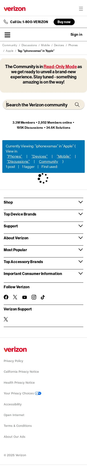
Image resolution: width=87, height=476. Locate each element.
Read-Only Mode (60, 66)
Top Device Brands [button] (20, 214)
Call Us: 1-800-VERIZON (29, 22)
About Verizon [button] (16, 238)
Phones (73, 45)
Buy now (64, 22)
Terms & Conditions (18, 425)
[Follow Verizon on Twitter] (15, 297)
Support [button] (11, 226)
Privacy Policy (13, 361)
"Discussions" (18, 161)
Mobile (45, 45)
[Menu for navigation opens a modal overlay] (81, 8)
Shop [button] (8, 202)
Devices (59, 45)
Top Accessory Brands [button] (23, 261)
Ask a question (63, 34)
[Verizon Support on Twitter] (6, 319)
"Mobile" (64, 156)
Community (9, 45)
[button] (7, 34)
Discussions (29, 45)
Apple (9, 50)
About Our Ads (14, 436)
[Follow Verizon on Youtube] (24, 297)
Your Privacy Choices (22, 393)
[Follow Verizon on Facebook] (6, 297)
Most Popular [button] (15, 249)
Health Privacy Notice (19, 382)
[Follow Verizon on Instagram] (34, 297)
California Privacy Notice (21, 371)
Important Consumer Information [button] (33, 273)
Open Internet (14, 415)
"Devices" (40, 156)
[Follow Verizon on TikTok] (43, 297)
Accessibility (13, 404)
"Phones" (14, 156)
